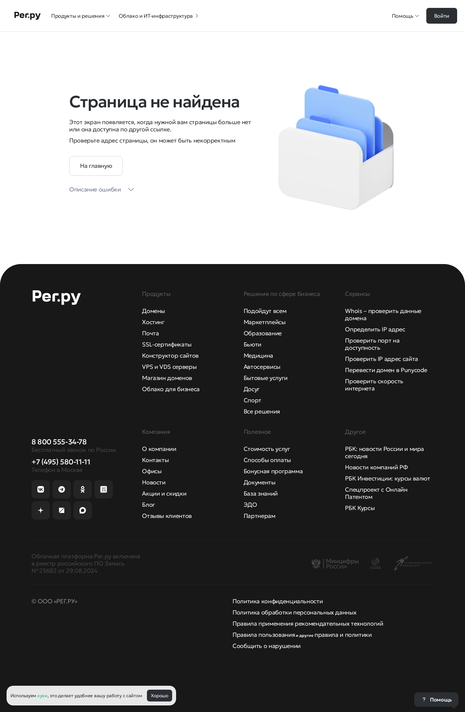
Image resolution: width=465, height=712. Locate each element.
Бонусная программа (273, 471)
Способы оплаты (267, 460)
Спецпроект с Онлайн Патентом (376, 493)
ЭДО (250, 504)
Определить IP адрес (375, 329)
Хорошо (159, 696)
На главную (96, 165)
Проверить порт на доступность (372, 344)
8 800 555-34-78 (59, 441)
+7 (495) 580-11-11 (60, 461)
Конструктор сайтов (170, 355)
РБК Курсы (359, 508)
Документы (259, 482)
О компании (159, 449)
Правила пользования (263, 634)
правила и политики (343, 634)
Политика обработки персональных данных (294, 612)
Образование (263, 333)
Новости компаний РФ (376, 467)
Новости (153, 482)
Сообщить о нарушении (266, 646)
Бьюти (252, 344)
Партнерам (259, 516)
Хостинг (153, 322)
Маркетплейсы (265, 322)
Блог (148, 504)
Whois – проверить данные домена (383, 314)
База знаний (261, 493)
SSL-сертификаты (167, 344)
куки (42, 696)
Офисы (151, 471)
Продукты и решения (81, 15)
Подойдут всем (265, 311)
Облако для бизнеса (171, 389)
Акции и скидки (164, 493)
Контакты (155, 460)
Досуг (252, 389)
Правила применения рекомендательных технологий (307, 623)
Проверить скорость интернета (374, 384)
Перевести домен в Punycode (386, 370)
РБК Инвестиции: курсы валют (387, 478)
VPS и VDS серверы (169, 366)
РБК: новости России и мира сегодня (384, 452)
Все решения (262, 411)
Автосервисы (262, 366)
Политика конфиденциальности (277, 601)
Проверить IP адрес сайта (381, 359)
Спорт (252, 400)
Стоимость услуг (267, 449)
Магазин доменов (167, 378)
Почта (150, 333)
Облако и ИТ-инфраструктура (159, 15)
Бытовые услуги (266, 378)
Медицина (258, 355)
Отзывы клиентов (167, 516)
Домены (153, 311)
